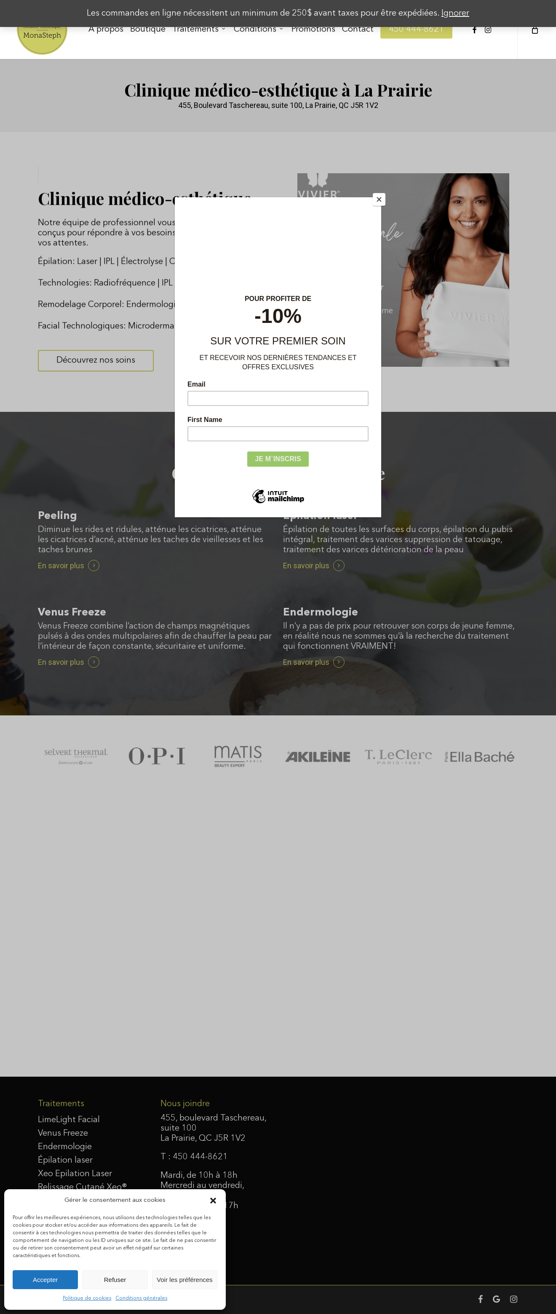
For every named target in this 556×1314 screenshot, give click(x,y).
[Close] (379, 199)
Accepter (45, 1279)
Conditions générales (141, 1298)
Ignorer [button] (455, 13)
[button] (213, 1200)
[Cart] (534, 29)
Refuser (115, 1279)
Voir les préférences (185, 1279)
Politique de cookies (87, 1298)
